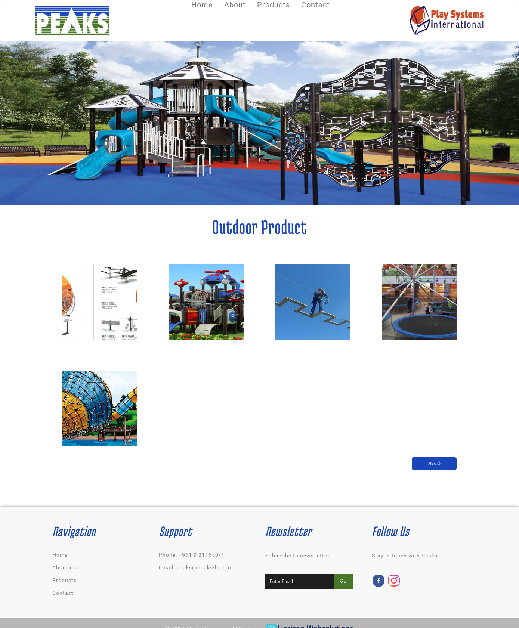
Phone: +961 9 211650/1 (192, 555)
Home (60, 555)
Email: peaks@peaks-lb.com (196, 567)
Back (434, 464)
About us (64, 567)
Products (64, 580)
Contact (63, 593)
